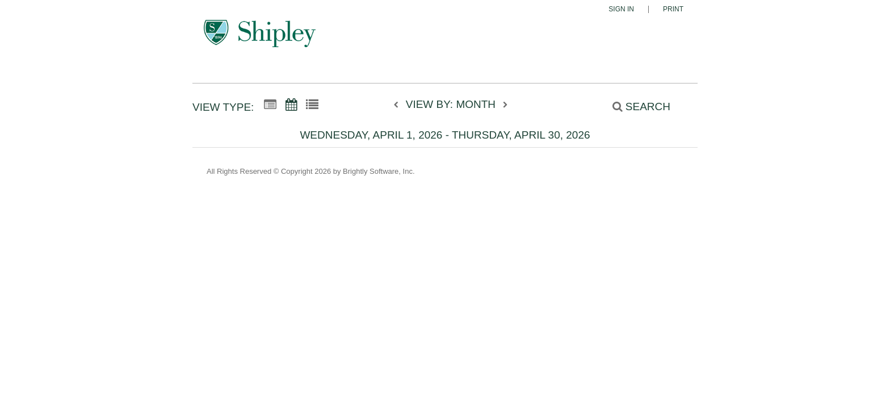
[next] (505, 105)
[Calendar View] (291, 105)
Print (673, 9)
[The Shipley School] (260, 39)
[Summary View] (270, 105)
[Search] (635, 106)
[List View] (312, 105)
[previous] (399, 105)
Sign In (621, 9)
